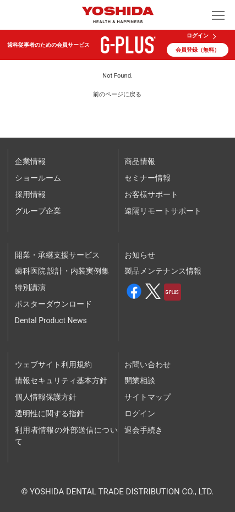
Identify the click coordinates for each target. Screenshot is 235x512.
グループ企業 (38, 210)
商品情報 (139, 161)
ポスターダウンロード (53, 303)
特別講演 (30, 287)
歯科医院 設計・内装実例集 (62, 270)
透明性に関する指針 (49, 413)
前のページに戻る (117, 94)
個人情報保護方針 (45, 397)
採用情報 (30, 194)
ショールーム (38, 177)
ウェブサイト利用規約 (53, 364)
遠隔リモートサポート (162, 210)
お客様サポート (151, 194)
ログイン (198, 36)
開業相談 (139, 380)
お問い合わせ (147, 364)
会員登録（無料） (198, 50)
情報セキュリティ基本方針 (61, 380)
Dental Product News (51, 320)
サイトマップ (147, 397)
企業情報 (30, 161)
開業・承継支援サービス (57, 254)
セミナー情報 (147, 177)
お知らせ (139, 254)
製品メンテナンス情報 (162, 270)
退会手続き (143, 430)
